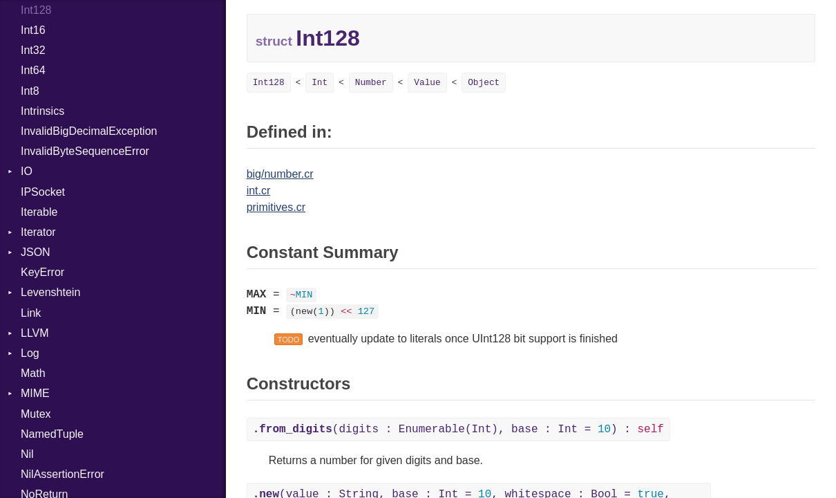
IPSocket (43, 192)
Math (33, 373)
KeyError (42, 272)
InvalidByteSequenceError (85, 151)
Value (427, 82)
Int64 (33, 70)
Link (31, 313)
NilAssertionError (62, 474)
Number (371, 82)
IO (26, 171)
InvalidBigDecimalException (89, 131)
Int (319, 82)
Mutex (36, 414)
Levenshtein (50, 292)
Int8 (30, 91)
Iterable (39, 212)
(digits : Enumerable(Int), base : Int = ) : (458, 429)
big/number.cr (280, 174)
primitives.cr (276, 207)
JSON (35, 252)
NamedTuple (52, 434)
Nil (27, 454)
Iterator (38, 232)
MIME (35, 393)
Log (30, 353)
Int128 (269, 82)
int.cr (259, 190)
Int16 (33, 30)
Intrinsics (42, 111)
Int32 (33, 50)
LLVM (35, 333)
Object (484, 82)
